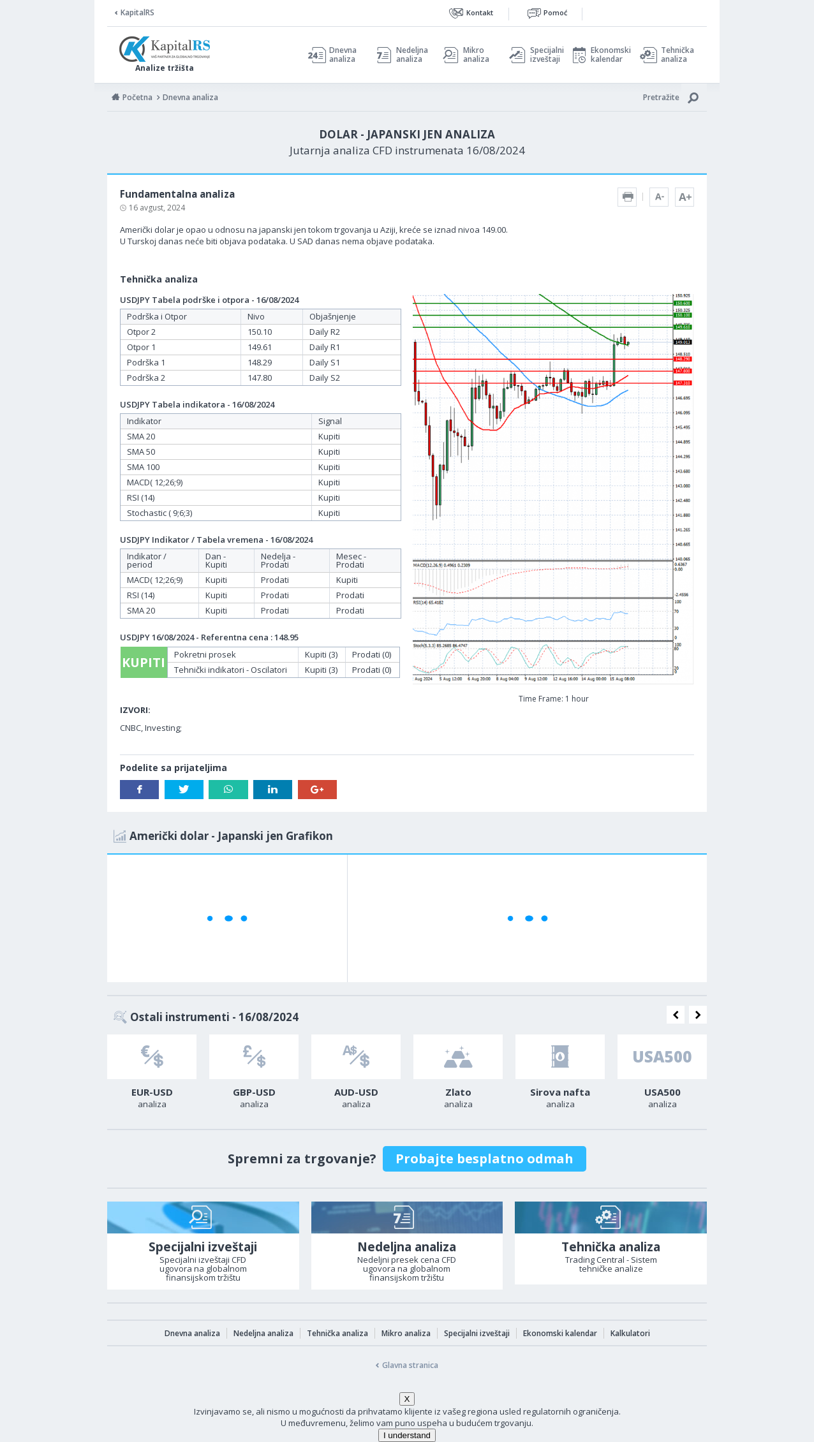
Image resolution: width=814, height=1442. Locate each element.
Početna (137, 97)
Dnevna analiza (343, 55)
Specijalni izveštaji (543, 55)
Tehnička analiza (677, 55)
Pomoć (555, 12)
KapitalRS (137, 12)
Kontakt (479, 12)
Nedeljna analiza (412, 55)
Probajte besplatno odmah (485, 1158)
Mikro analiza (476, 55)
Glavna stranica (410, 1365)
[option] (152, 1075)
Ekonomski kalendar (609, 55)
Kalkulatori (630, 1333)
